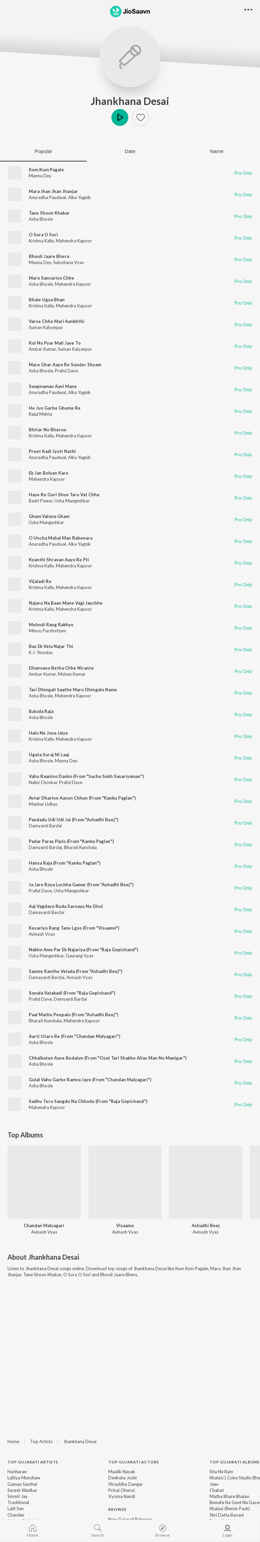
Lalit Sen (15, 1508)
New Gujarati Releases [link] (130, 1519)
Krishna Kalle (41, 240)
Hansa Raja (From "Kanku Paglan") (64, 863)
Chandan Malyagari (44, 1225)
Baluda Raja (41, 711)
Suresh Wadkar (22, 1490)
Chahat (217, 1490)
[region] (130, 1441)
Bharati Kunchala (80, 847)
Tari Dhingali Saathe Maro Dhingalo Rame (73, 689)
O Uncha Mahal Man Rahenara (60, 538)
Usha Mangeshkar (72, 500)
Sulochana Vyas (68, 262)
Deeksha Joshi (122, 1477)
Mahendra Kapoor (74, 240)
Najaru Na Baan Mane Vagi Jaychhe (66, 603)
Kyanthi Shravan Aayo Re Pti (59, 559)
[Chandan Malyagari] (44, 1182)
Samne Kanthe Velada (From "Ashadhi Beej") (75, 971)
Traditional (18, 1502)
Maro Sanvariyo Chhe (51, 278)
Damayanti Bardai (46, 912)
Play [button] (119, 117)
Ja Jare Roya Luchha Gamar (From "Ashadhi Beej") (81, 884)
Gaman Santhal (22, 1484)
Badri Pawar (40, 500)
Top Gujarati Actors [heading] (133, 1462)
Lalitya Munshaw (23, 1477)
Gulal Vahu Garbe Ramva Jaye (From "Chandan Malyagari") (90, 1079)
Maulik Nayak (121, 1471)
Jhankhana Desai (130, 101)
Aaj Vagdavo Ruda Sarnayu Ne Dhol (66, 906)
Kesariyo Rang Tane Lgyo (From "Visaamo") (74, 928)
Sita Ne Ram (221, 1471)
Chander (15, 1515)
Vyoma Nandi (121, 1496)
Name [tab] (216, 151)
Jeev (214, 1484)
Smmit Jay (17, 1496)
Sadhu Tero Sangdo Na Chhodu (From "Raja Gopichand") (88, 1101)
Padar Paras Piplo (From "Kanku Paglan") (71, 841)
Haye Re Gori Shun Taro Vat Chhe (64, 494)
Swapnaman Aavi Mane (53, 386)
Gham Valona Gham (49, 516)
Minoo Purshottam (47, 630)
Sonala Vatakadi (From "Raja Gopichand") (72, 993)
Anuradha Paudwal (47, 197)
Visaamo (125, 1225)
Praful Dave (66, 370)
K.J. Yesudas (41, 652)
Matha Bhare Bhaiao (230, 1496)
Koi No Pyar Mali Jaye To (55, 343)
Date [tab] (130, 151)
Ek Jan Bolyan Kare (48, 473)
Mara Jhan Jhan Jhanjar (53, 191)
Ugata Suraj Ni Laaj (49, 754)
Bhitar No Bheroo (47, 429)
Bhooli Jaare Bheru (49, 256)
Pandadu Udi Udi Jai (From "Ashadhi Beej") (73, 819)
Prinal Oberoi (121, 1490)
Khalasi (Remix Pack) (230, 1508)
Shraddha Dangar (125, 1484)
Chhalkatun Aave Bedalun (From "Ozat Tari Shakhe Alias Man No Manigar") (108, 1058)
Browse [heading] (117, 1509)
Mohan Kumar (72, 674)
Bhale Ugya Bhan (47, 299)
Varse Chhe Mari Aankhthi (56, 321)
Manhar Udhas (43, 804)
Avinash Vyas (42, 934)
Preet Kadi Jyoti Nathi (52, 451)
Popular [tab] (43, 151)
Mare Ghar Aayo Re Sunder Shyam (65, 364)
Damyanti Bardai (45, 825)
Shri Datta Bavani (227, 1515)
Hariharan (17, 1471)
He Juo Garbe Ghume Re (55, 408)
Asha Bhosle (41, 219)
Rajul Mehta (40, 414)
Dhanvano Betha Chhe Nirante (61, 668)
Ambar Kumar (42, 349)
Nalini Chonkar (43, 782)
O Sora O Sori (43, 234)
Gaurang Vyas (79, 955)
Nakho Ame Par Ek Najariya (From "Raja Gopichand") (83, 949)
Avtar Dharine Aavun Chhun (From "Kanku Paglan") (82, 798)
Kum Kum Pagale (46, 169)
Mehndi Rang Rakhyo (51, 624)
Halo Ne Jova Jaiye (48, 733)
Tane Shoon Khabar (49, 213)
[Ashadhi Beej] (205, 1182)
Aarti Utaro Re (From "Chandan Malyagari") (74, 1036)
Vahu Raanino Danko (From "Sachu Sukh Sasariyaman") (86, 776)
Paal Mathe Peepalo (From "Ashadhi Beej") (73, 1014)
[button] (140, 117)
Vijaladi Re (40, 581)
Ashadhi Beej (206, 1225)
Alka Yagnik (79, 197)
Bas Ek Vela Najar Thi (51, 646)
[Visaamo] (125, 1182)
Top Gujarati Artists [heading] (32, 1462)
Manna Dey (40, 175)
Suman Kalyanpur (46, 327)
